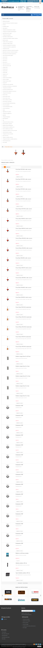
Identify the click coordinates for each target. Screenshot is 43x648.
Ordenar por (8, 167)
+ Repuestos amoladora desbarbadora (9, 31)
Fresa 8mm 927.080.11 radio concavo (23, 198)
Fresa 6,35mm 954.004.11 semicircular (24, 326)
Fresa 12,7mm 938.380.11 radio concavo (24, 277)
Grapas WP (5, 82)
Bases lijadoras (5, 118)
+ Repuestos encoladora (7, 87)
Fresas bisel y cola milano (7, 101)
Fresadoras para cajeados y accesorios (9, 91)
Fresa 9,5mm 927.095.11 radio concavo (24, 208)
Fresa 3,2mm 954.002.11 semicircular (23, 307)
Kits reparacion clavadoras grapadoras (9, 53)
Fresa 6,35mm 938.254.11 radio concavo (24, 248)
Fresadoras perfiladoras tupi (8, 89)
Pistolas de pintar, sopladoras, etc (8, 127)
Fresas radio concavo (6, 96)
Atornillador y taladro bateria (8, 36)
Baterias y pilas (5, 40)
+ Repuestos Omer (6, 48)
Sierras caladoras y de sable (8, 128)
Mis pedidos (4, 632)
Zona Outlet (5, 142)
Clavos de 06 (5, 57)
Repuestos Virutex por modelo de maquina (10, 23)
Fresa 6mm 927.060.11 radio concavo (23, 189)
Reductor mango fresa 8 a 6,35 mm (23, 356)
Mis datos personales (6, 637)
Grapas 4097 (5, 72)
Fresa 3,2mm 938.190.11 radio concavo (24, 228)
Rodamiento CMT (19, 405)
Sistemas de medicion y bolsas (8, 121)
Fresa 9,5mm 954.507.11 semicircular (23, 336)
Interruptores (5, 28)
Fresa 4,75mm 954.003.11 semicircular (24, 317)
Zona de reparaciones (6, 140)
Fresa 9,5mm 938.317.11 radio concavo (24, 267)
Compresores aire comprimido (8, 84)
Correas (4, 24)
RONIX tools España (6, 21)
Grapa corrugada (6, 79)
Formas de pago (25, 624)
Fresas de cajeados (6, 104)
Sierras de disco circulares (7, 132)
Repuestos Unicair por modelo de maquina (10, 51)
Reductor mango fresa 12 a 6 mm (22, 395)
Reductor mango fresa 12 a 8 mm (22, 366)
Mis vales (3, 638)
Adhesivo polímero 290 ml (21, 563)
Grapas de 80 (5, 67)
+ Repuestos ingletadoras (7, 113)
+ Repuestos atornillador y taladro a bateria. (10, 38)
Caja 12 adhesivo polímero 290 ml (23, 572)
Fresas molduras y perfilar (7, 99)
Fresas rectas (5, 94)
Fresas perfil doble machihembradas (9, 103)
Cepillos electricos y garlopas (8, 41)
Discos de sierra (5, 135)
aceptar (39, 646)
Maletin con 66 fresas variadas (22, 553)
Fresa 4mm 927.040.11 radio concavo (23, 169)
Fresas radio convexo (6, 98)
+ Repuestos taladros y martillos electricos (10, 138)
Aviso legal (24, 627)
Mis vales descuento (5, 633)
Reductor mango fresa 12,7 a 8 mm (23, 376)
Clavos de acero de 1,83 (7, 65)
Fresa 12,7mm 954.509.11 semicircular (23, 346)
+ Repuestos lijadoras (6, 116)
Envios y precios (25, 622)
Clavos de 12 (5, 60)
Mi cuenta (3, 629)
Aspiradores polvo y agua (7, 33)
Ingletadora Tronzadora (7, 111)
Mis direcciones (4, 635)
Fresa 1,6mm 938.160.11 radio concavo (23, 218)
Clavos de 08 (5, 58)
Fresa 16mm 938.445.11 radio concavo (23, 287)
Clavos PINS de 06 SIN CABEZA (8, 55)
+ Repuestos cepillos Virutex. (8, 43)
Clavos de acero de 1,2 (6, 63)
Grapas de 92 (5, 70)
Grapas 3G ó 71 (5, 74)
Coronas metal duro (6, 108)
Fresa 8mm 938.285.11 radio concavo (23, 258)
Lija (3, 120)
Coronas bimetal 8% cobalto (7, 106)
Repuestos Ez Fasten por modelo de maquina (10, 50)
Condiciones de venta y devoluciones (29, 625)
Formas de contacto (26, 619)
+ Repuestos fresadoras (7, 92)
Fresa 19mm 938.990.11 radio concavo (24, 297)
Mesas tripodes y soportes (7, 123)
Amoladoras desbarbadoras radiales (9, 29)
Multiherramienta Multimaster (8, 125)
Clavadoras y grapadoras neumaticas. (9, 45)
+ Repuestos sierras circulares (8, 133)
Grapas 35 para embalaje (7, 77)
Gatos (4, 110)
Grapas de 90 (5, 69)
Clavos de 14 (5, 62)
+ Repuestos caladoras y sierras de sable (10, 130)
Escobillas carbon (6, 26)
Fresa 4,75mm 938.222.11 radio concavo (24, 238)
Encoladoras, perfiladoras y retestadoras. (10, 86)
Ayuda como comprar (26, 620)
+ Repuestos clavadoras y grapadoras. (9, 46)
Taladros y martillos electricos (8, 137)
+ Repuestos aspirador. (7, 34)
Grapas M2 (5, 75)
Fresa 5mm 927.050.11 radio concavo (23, 179)
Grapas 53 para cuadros (7, 81)
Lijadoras (4, 115)
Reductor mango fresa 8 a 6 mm (22, 385)
